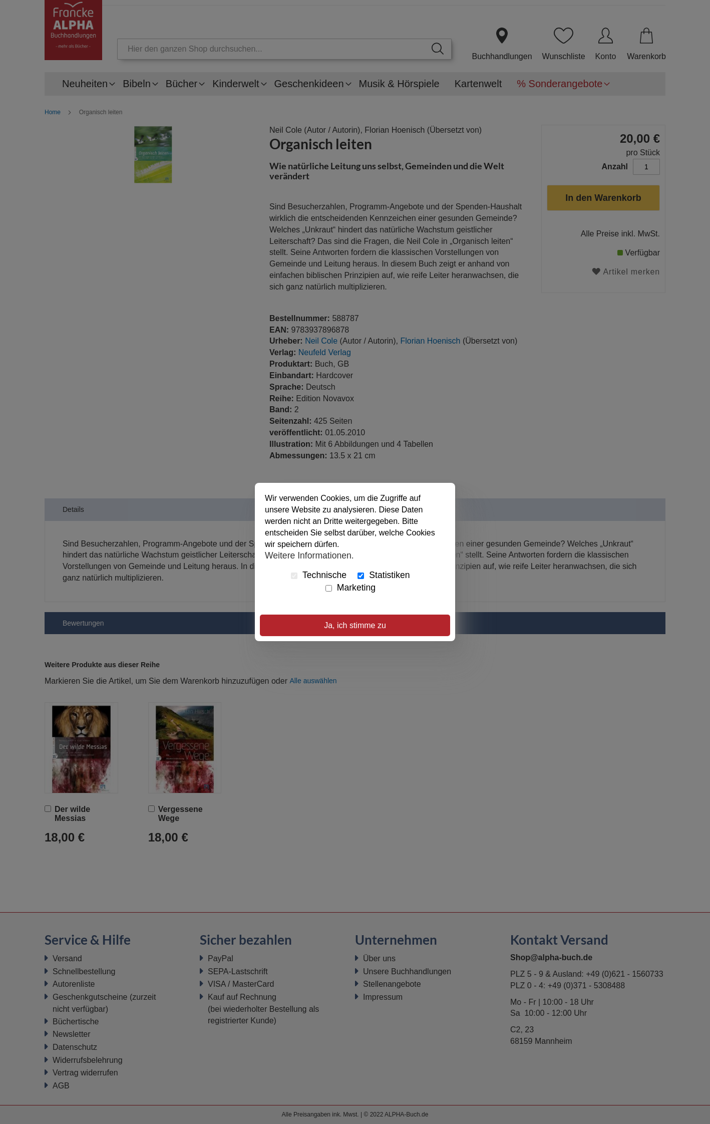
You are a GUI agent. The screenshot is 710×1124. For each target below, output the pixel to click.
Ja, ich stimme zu (355, 625)
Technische (318, 575)
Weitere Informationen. (309, 555)
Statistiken (384, 575)
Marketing (350, 588)
